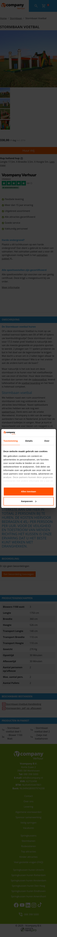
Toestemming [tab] (10, 441)
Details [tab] (29, 441)
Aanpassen (28, 501)
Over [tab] (46, 441)
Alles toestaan (28, 491)
